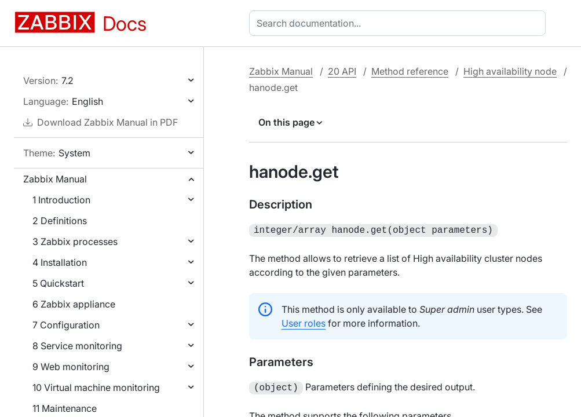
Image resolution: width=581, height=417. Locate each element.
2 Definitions (59, 220)
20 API (342, 71)
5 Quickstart (58, 283)
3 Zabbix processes (75, 241)
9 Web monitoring (70, 366)
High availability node (510, 71)
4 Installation (59, 262)
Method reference (409, 71)
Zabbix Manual (55, 179)
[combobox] (399, 23)
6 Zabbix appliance (73, 304)
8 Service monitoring (77, 346)
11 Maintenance (64, 408)
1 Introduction (61, 200)
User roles (304, 322)
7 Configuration (66, 325)
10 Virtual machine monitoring (96, 387)
